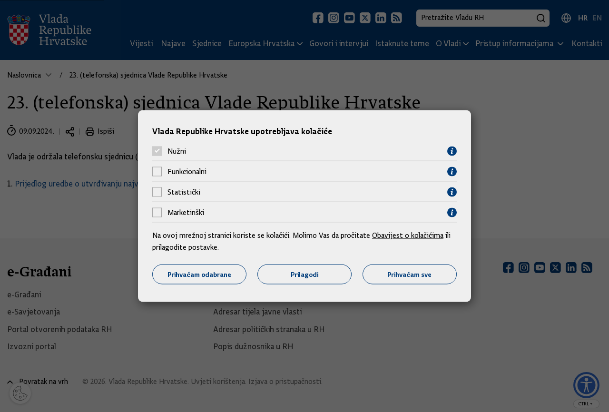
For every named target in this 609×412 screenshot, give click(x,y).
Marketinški (185, 212)
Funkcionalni (186, 171)
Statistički (183, 192)
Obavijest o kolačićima (407, 235)
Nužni (176, 151)
